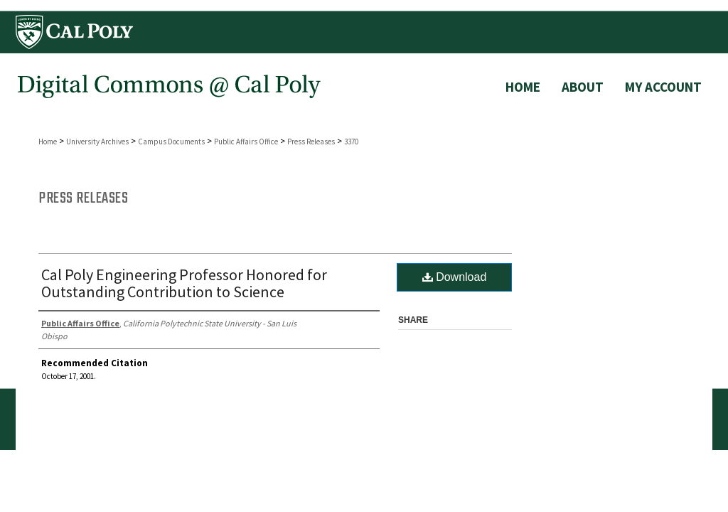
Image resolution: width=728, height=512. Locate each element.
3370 (351, 141)
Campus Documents (171, 141)
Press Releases (311, 141)
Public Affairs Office (246, 141)
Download (454, 277)
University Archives (97, 141)
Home (47, 141)
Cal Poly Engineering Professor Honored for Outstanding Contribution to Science (184, 283)
